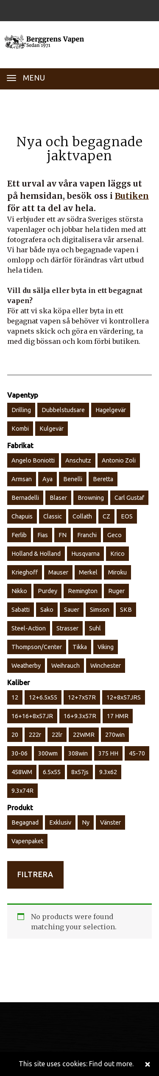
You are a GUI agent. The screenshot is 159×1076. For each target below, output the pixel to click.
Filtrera (35, 874)
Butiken (132, 196)
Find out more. (111, 1064)
